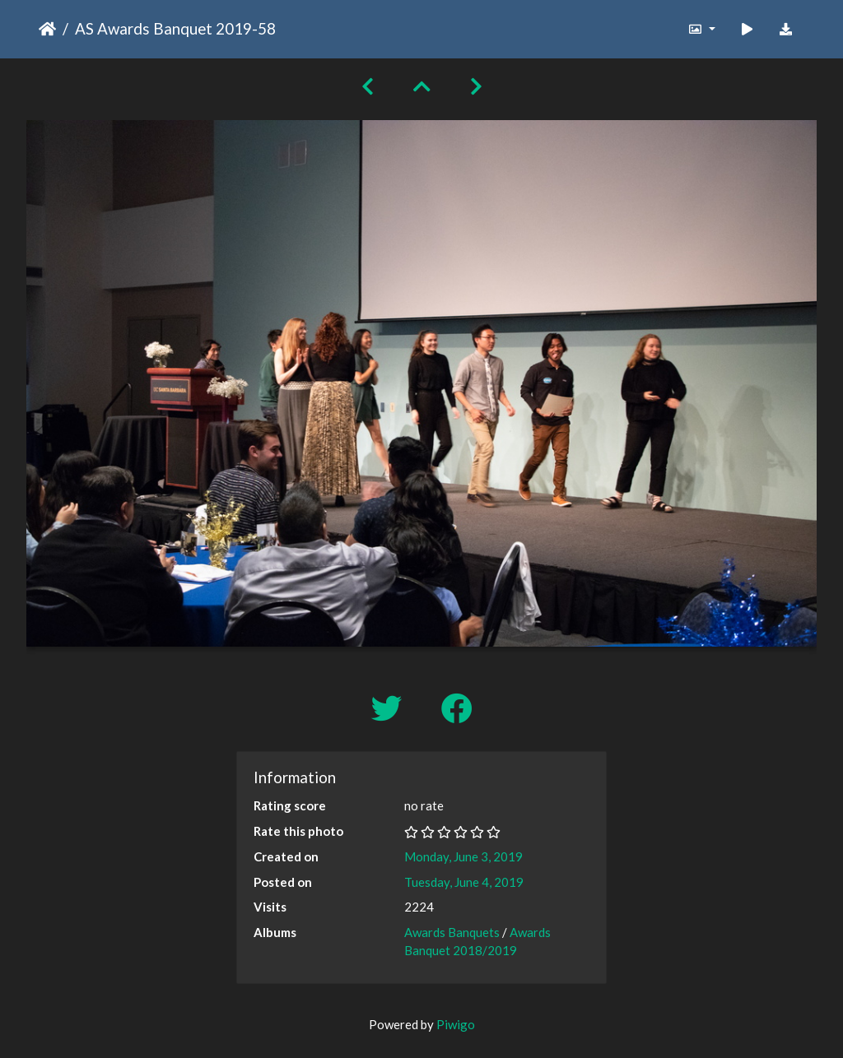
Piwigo (455, 1024)
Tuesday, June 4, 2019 (464, 882)
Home (47, 28)
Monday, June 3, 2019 (463, 856)
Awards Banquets (452, 932)
